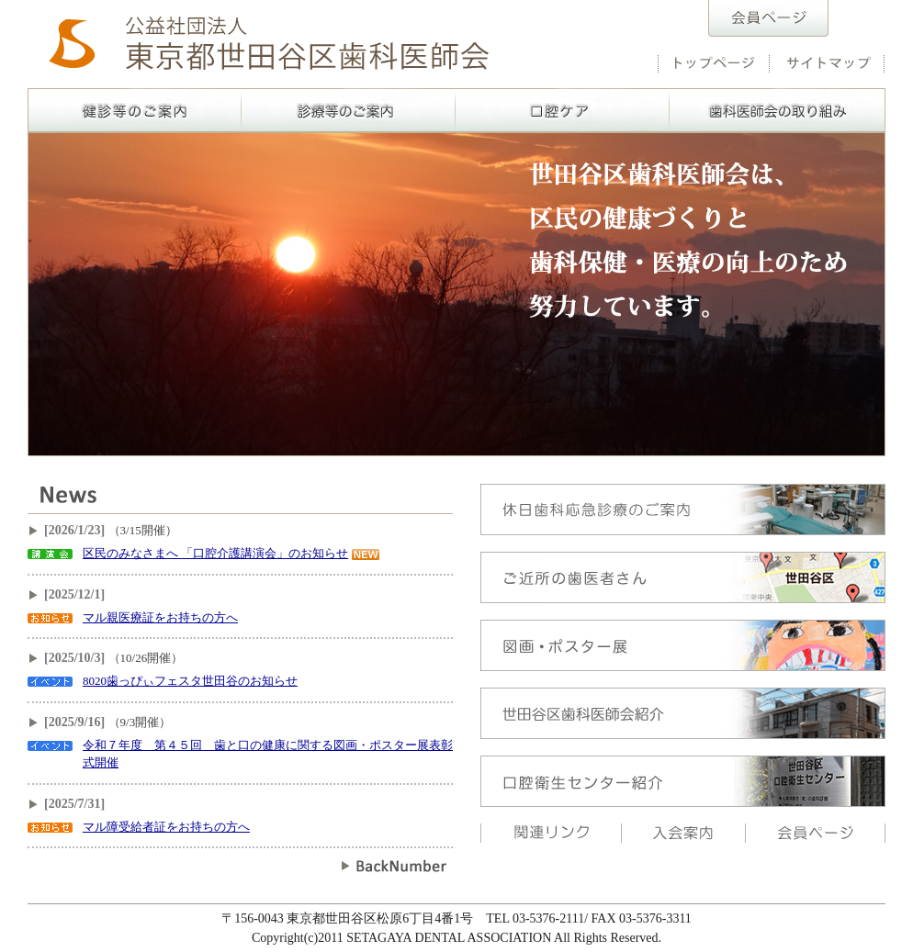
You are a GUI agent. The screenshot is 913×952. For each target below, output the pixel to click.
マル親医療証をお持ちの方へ (160, 617)
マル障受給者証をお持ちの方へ (166, 827)
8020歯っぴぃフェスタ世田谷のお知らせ (190, 681)
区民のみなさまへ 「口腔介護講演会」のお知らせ (215, 553)
